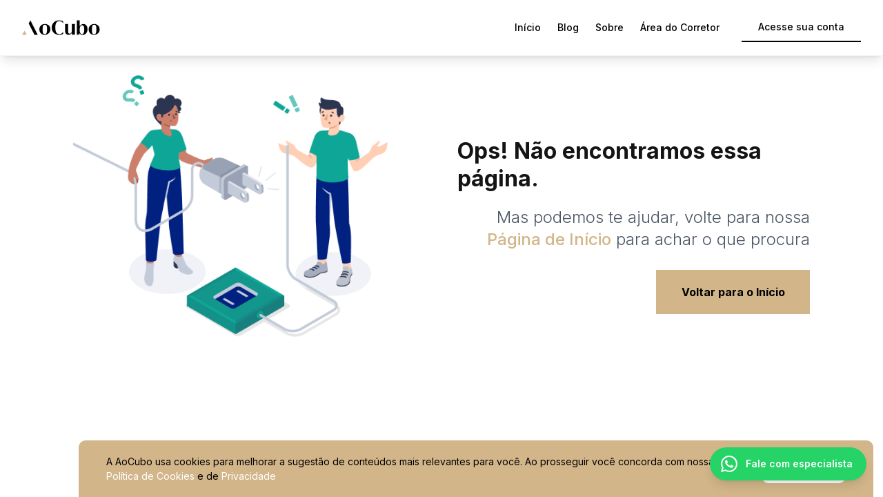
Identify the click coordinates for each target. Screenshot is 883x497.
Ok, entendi (803, 469)
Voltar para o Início (733, 292)
